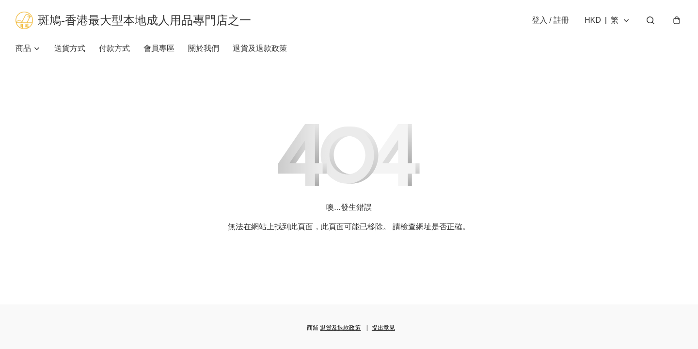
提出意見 (383, 327)
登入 (550, 20)
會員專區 (158, 48)
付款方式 (114, 48)
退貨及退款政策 (260, 48)
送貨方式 (69, 48)
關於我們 (203, 48)
